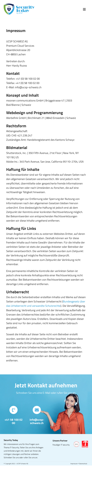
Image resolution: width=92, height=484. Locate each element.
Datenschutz (83, 463)
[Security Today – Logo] (19, 5)
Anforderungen (13, 450)
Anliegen (39, 447)
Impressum (74, 463)
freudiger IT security (61, 444)
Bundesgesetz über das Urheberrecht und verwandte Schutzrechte (45, 303)
